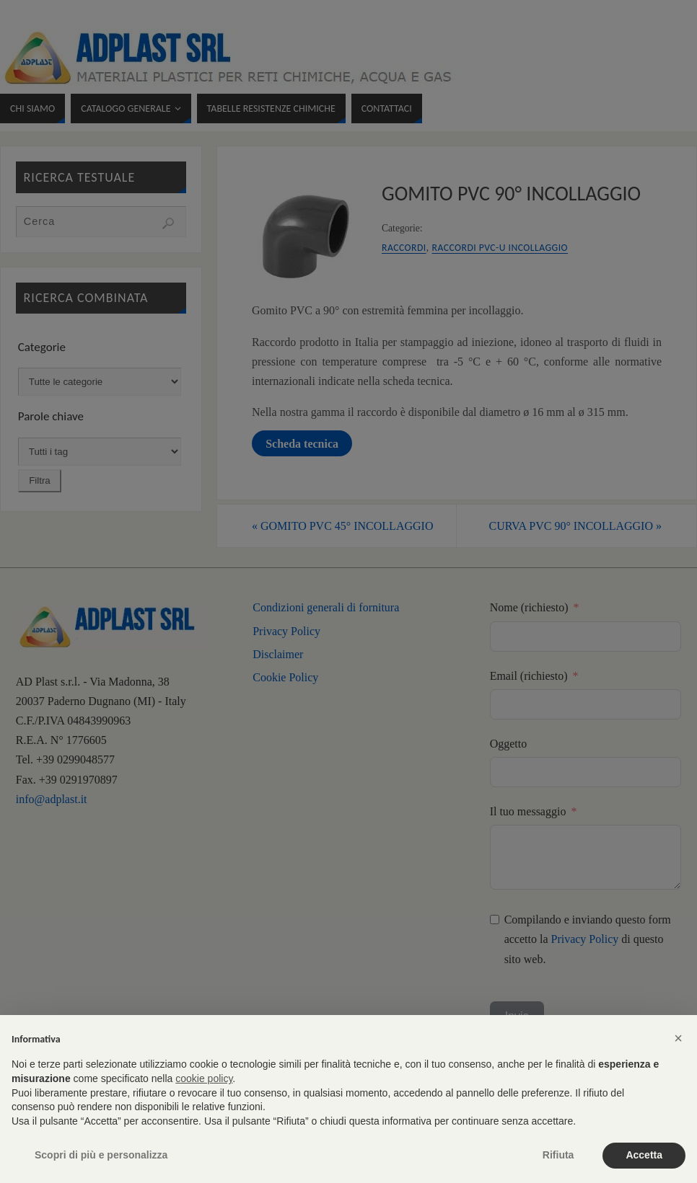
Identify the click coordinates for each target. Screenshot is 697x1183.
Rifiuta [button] (558, 1155)
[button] (678, 1038)
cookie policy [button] (203, 1078)
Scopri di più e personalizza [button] (101, 1155)
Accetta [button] (644, 1155)
